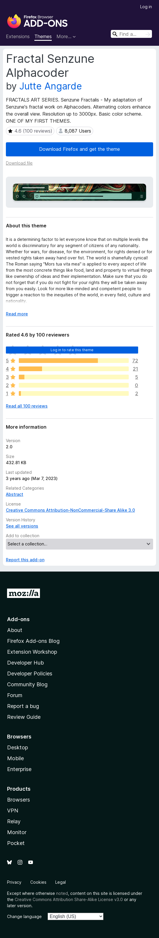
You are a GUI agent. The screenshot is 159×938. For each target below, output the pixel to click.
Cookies (38, 882)
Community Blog (27, 684)
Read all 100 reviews (27, 405)
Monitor (16, 832)
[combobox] (131, 34)
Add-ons (18, 619)
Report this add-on (25, 559)
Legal (60, 882)
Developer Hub (25, 663)
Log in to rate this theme (72, 350)
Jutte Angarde (50, 86)
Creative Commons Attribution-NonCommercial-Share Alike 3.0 (70, 510)
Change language (24, 916)
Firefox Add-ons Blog (33, 641)
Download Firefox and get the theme (79, 149)
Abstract (14, 494)
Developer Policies (29, 673)
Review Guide (24, 717)
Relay (14, 821)
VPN (12, 810)
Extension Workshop (32, 652)
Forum (14, 695)
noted (62, 893)
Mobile (15, 758)
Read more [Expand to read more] (17, 313)
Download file (19, 162)
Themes (43, 36)
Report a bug (23, 706)
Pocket (16, 843)
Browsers (18, 800)
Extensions (18, 36)
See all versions (22, 525)
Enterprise (19, 769)
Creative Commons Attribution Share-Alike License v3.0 (69, 899)
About (14, 630)
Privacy (14, 882)
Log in (146, 6)
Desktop (17, 747)
